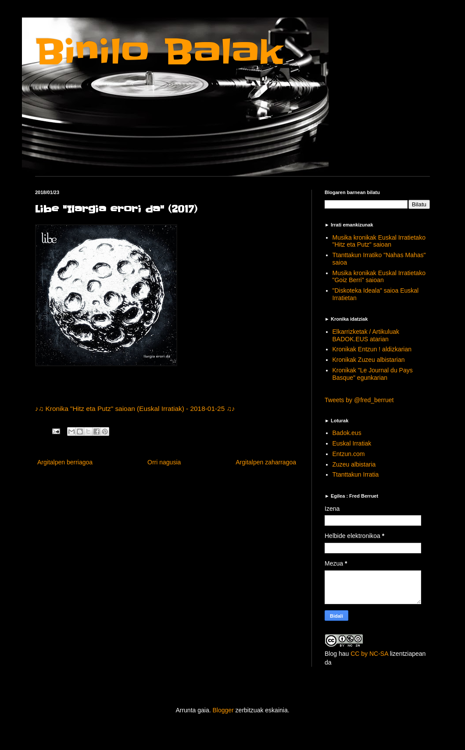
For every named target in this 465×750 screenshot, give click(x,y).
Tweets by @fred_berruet (359, 399)
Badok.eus (347, 432)
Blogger (222, 710)
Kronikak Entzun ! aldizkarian (372, 349)
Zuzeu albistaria (354, 464)
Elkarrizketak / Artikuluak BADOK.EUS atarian (366, 335)
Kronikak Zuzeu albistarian (369, 359)
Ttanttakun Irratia (356, 474)
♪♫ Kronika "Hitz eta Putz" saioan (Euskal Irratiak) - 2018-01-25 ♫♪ (135, 408)
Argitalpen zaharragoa (266, 462)
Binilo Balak (159, 52)
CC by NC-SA (369, 653)
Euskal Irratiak (352, 443)
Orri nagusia (164, 462)
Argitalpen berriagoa (65, 462)
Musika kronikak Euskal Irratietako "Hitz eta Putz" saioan (379, 241)
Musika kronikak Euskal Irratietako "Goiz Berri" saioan (379, 276)
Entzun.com (349, 453)
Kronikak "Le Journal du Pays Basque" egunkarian (373, 374)
